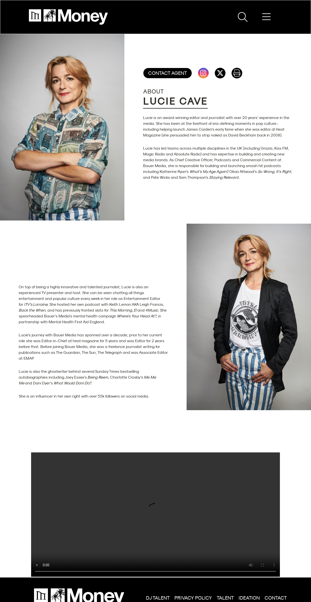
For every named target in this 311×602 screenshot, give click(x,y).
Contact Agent (167, 73)
